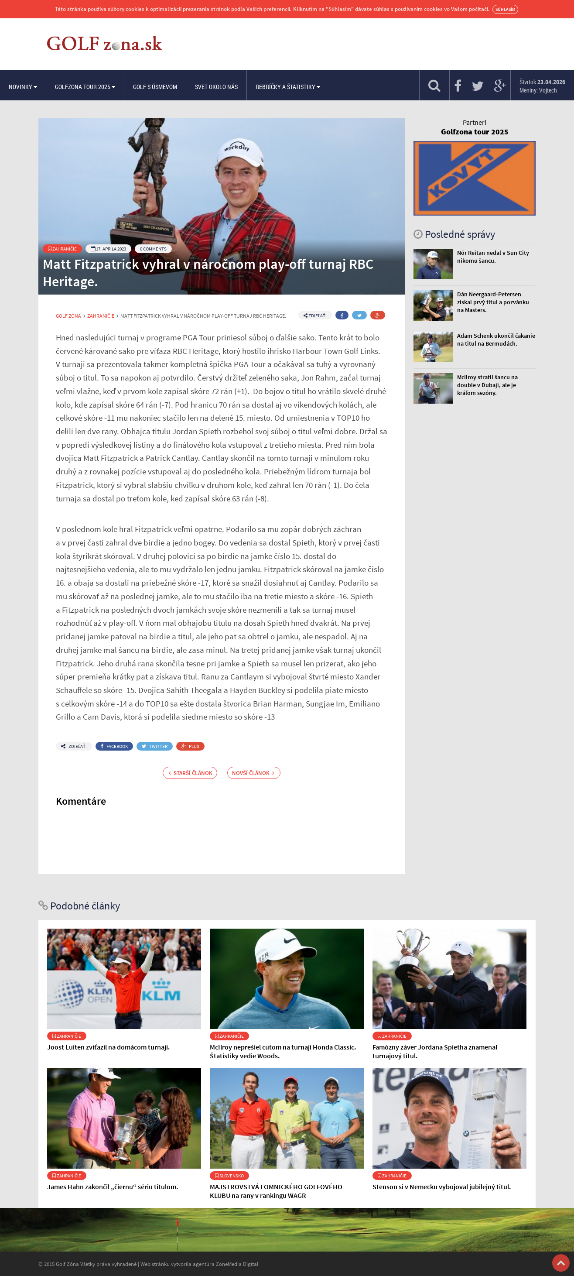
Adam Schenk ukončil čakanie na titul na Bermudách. (496, 339)
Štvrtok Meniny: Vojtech (542, 86)
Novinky (23, 86)
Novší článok (253, 772)
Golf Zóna (68, 316)
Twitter (154, 746)
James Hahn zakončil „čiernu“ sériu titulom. (112, 1186)
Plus (190, 746)
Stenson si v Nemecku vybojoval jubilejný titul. (441, 1186)
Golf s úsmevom (155, 86)
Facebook (114, 746)
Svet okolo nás (216, 86)
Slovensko (229, 1176)
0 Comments (153, 249)
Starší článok (190, 772)
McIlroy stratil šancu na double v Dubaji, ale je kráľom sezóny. (487, 385)
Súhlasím (505, 9)
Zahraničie (62, 249)
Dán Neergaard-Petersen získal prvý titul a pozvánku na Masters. (493, 302)
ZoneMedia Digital (237, 1263)
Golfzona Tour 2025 (85, 86)
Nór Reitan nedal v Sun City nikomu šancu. (493, 256)
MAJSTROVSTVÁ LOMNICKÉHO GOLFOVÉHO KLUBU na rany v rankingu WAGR (276, 1191)
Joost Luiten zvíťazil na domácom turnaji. (108, 1047)
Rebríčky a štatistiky (288, 86)
